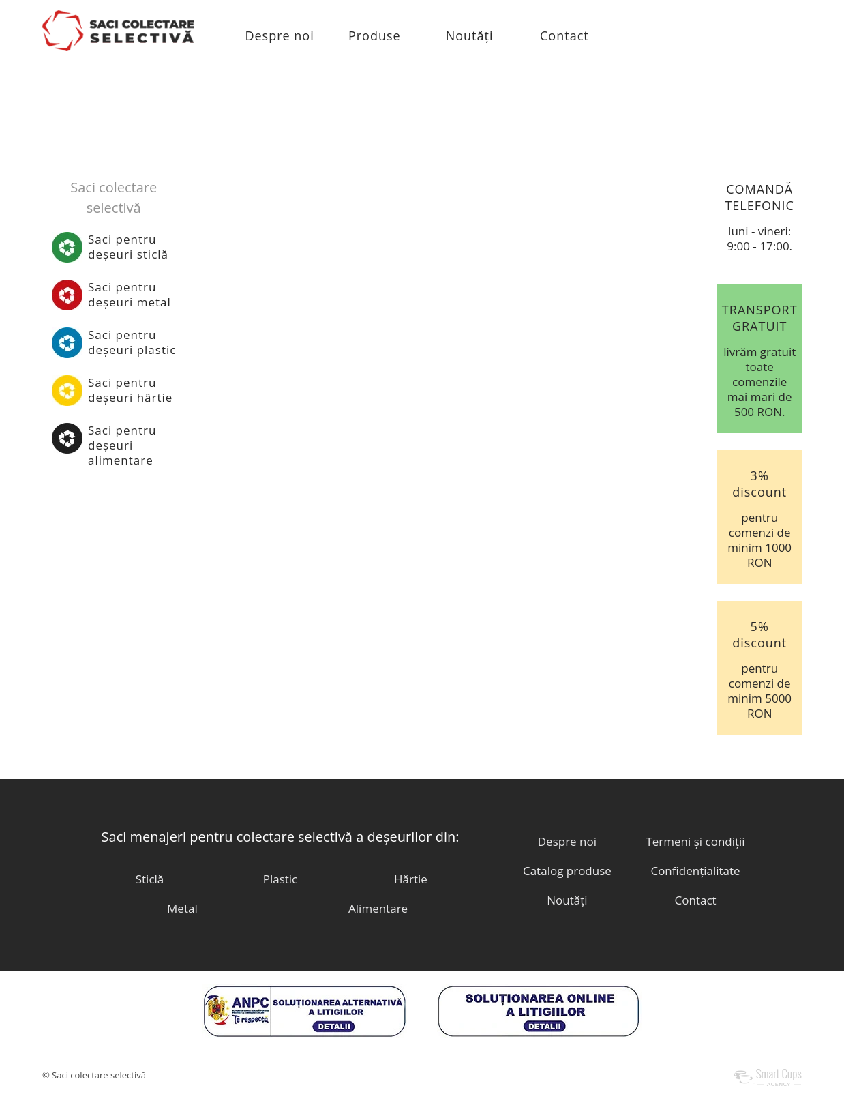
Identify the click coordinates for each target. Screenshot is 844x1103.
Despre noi (279, 35)
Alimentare (378, 908)
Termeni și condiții (695, 841)
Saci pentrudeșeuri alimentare (122, 445)
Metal (182, 908)
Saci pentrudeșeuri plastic (132, 342)
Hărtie (410, 879)
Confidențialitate (695, 871)
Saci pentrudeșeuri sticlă (128, 246)
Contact (564, 35)
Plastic (280, 879)
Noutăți (470, 35)
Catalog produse (567, 871)
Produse (374, 35)
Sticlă (150, 879)
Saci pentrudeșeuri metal (129, 294)
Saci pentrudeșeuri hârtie (130, 389)
